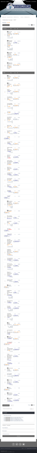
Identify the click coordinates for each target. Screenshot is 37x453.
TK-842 (15, 42)
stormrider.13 (9, 218)
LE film (8, 136)
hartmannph (10, 363)
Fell (8, 196)
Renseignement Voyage (10, 301)
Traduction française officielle (5, 451)
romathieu (7, 138)
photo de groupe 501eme (8, 156)
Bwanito (9, 151)
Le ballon (8, 195)
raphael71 (10, 57)
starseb (15, 302)
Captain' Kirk (16, 113)
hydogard (9, 302)
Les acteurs (8, 323)
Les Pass (8, 111)
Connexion (4, 425)
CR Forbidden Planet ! (9, 76)
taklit (15, 292)
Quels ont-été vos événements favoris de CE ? (10, 149)
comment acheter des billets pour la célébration (9, 315)
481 (11, 49)
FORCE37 (9, 191)
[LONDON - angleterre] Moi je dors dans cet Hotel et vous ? (9, 251)
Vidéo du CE (9, 234)
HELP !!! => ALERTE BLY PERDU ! (9, 168)
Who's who (9, 125)
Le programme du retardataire (10, 259)
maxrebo (9, 267)
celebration (9, 362)
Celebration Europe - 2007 (9, 20)
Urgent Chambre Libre (10, 337)
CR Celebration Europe (9, 84)
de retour (8, 228)
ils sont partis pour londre (9, 179)
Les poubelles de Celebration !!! (10, 104)
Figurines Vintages (8, 36)
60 (10, 59)
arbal (9, 34)
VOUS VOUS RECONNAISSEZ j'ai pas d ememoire (10, 162)
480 (10, 49)
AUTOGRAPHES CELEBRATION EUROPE (9, 332)
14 (10, 326)
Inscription (8, 425)
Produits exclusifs (8, 307)
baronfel (9, 308)
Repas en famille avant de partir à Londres (9, 274)
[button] (34, 25)
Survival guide (9, 342)
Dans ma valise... (8, 185)
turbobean (16, 162)
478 (11, 48)
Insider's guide (9, 279)
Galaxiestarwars (17, 241)
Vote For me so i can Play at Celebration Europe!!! (10, 265)
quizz (9, 387)
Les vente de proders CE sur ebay (10, 97)
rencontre (9, 190)
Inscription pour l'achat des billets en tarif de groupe (10, 203)
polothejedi (16, 33)
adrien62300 (10, 401)
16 (10, 310)
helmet (6, 235)
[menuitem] (8, 1)
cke (8, 317)
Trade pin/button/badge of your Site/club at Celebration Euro (9, 357)
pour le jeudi (9, 373)
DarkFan (9, 143)
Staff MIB (8, 22)
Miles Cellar (12, 451)
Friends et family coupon (9, 393)
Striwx (9, 91)
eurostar (10, 210)
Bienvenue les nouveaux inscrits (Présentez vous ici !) (9, 42)
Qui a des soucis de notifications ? (9, 32)
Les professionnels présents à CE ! (10, 348)
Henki (15, 217)
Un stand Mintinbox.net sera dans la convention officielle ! (9, 241)
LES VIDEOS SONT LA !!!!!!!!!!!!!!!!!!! (9, 118)
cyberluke (9, 174)
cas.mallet (16, 156)
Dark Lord (16, 315)
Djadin (15, 132)
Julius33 (6, 230)
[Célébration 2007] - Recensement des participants (9, 292)
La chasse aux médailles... (9, 173)
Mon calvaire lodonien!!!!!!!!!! (9, 216)
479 (8, 49)
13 (10, 309)
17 (10, 327)
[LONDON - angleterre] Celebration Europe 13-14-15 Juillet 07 (10, 54)
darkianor (16, 174)
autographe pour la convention (9, 399)
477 (10, 48)
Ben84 (9, 45)
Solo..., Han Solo (17, 64)
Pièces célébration (9, 90)
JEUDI (9, 285)
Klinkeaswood (16, 349)
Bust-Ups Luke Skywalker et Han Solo (9, 381)
